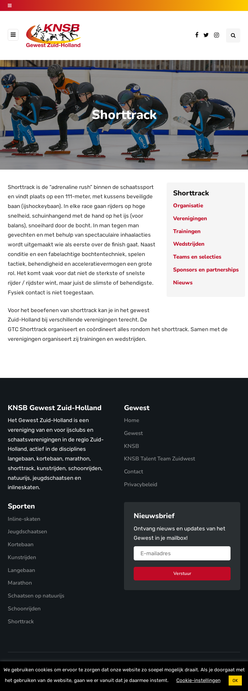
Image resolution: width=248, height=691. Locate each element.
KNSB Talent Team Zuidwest (159, 458)
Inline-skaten (24, 519)
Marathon (20, 583)
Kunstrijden (22, 557)
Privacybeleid (140, 484)
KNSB (131, 446)
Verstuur (182, 573)
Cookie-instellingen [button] (198, 680)
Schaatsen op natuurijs (36, 595)
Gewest (133, 433)
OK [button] (235, 680)
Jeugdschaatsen (27, 531)
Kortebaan (21, 544)
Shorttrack (21, 621)
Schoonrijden (24, 608)
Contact (133, 471)
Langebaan (21, 570)
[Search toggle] (233, 35)
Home (131, 420)
